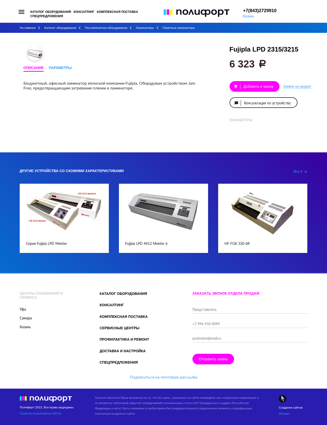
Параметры (60, 68)
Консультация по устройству (262, 103)
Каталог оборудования (50, 12)
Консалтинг (83, 12)
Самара (26, 318)
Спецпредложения (46, 16)
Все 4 (301, 171)
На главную (28, 28)
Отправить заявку (213, 359)
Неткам (284, 413)
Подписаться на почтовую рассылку (163, 376)
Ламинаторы (145, 28)
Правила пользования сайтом (40, 413)
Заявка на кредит (297, 86)
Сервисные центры (119, 328)
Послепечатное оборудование (106, 28)
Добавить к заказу (253, 86)
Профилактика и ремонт (124, 339)
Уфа (23, 309)
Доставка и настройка (123, 351)
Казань (248, 16)
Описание (33, 68)
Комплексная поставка (117, 12)
